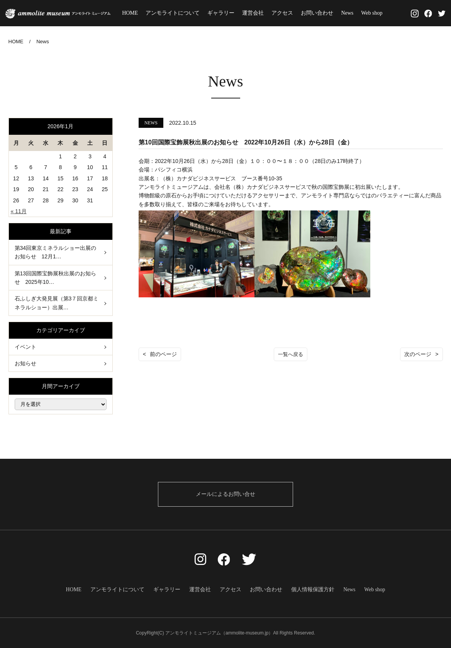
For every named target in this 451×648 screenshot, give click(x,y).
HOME (132, 13)
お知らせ (25, 363)
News (349, 13)
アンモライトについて (175, 13)
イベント (25, 346)
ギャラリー (222, 13)
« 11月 (19, 211)
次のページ (417, 354)
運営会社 (255, 13)
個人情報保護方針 (310, 589)
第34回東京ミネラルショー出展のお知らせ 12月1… (56, 252)
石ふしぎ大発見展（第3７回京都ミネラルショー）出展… (57, 302)
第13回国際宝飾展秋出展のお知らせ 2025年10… (56, 277)
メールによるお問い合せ (225, 494)
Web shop (373, 13)
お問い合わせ (319, 13)
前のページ (163, 354)
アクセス (284, 13)
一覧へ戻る (290, 354)
